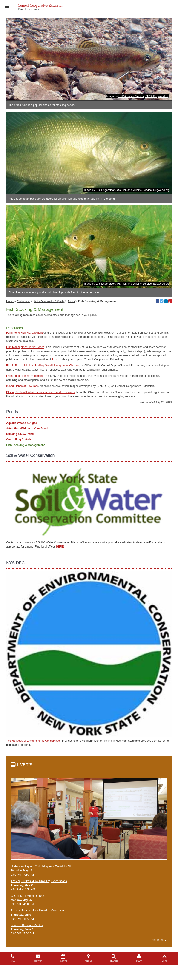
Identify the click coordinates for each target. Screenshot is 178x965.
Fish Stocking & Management (25, 445)
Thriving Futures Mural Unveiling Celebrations (39, 881)
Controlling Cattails (19, 439)
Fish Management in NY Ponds (25, 347)
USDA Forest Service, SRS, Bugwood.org (143, 96)
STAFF (139, 958)
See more (158, 940)
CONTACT (37, 958)
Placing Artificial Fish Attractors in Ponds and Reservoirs (40, 392)
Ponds (71, 301)
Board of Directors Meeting (27, 925)
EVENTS (63, 958)
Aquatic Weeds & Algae (21, 423)
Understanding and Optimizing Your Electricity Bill (41, 866)
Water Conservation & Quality (49, 301)
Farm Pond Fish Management (24, 332)
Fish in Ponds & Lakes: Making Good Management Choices (42, 365)
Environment (23, 301)
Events (21, 764)
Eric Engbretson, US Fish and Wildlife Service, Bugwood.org (132, 190)
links (54, 359)
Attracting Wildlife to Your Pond (27, 428)
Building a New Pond (20, 434)
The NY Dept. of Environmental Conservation (33, 740)
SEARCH (113, 958)
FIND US (88, 958)
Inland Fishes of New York (22, 386)
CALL (12, 958)
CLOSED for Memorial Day (27, 895)
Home (10, 301)
